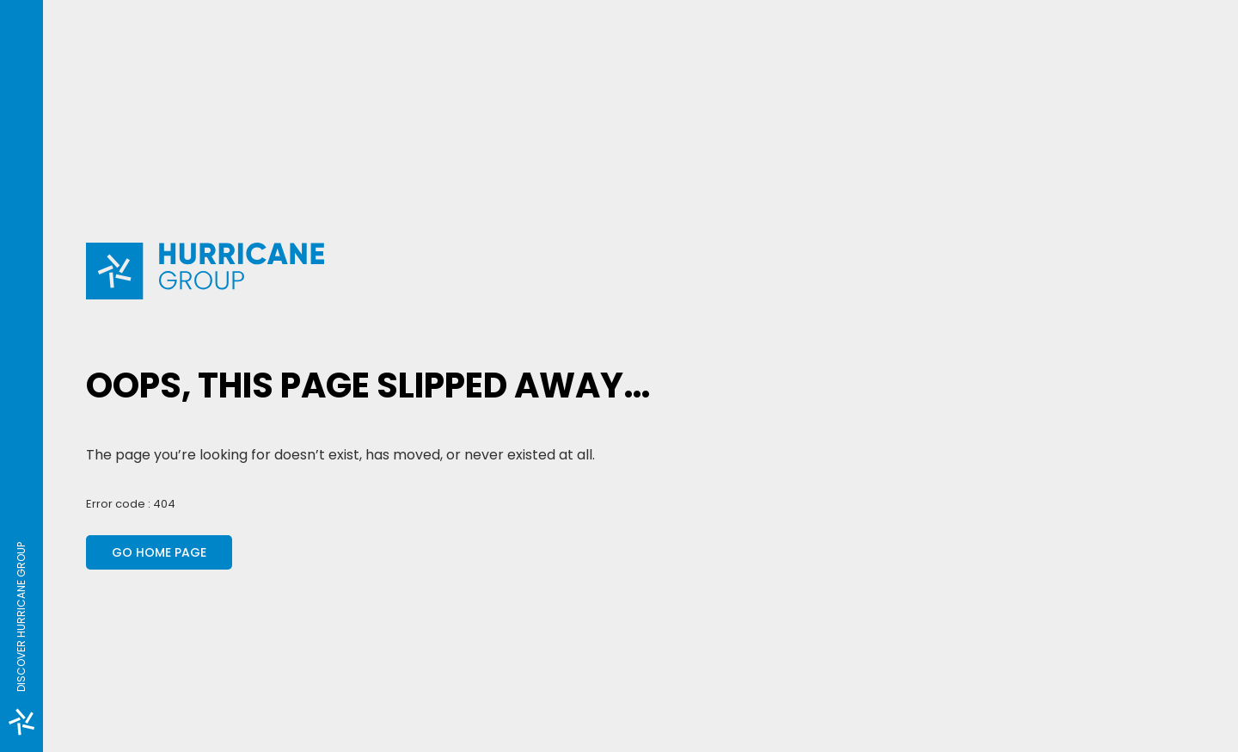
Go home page (159, 552)
